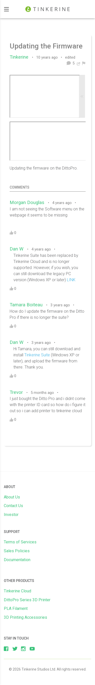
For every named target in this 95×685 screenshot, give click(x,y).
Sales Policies (17, 550)
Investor (11, 514)
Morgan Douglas (28, 202)
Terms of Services (20, 542)
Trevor (17, 392)
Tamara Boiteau (27, 305)
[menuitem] (84, 63)
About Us (12, 497)
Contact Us (13, 505)
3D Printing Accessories (25, 617)
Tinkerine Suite (37, 355)
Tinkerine (20, 57)
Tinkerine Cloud (17, 591)
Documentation (17, 559)
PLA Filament (16, 608)
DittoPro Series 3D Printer (27, 599)
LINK (71, 279)
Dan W (18, 249)
